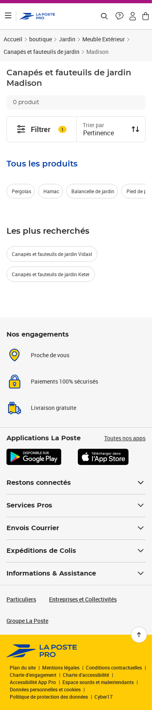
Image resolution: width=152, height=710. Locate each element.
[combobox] (104, 134)
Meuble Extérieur (103, 39)
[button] (119, 16)
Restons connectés (76, 483)
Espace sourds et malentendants (98, 682)
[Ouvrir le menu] (8, 16)
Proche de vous (50, 355)
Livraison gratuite (53, 408)
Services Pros (76, 505)
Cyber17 (103, 696)
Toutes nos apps (125, 438)
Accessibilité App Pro (33, 682)
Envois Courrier (76, 528)
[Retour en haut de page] (139, 635)
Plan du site (23, 667)
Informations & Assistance (76, 573)
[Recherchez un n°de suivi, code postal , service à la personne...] (104, 16)
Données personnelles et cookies (45, 689)
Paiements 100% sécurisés (64, 381)
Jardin (67, 39)
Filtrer (41, 129)
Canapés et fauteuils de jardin (41, 51)
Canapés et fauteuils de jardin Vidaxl (52, 254)
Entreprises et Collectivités (83, 599)
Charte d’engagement (33, 675)
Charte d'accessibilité (86, 675)
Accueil (13, 39)
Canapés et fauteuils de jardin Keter (51, 274)
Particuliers (21, 599)
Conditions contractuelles (114, 667)
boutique (40, 39)
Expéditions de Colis (76, 551)
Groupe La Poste (27, 621)
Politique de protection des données (49, 696)
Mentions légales (60, 667)
